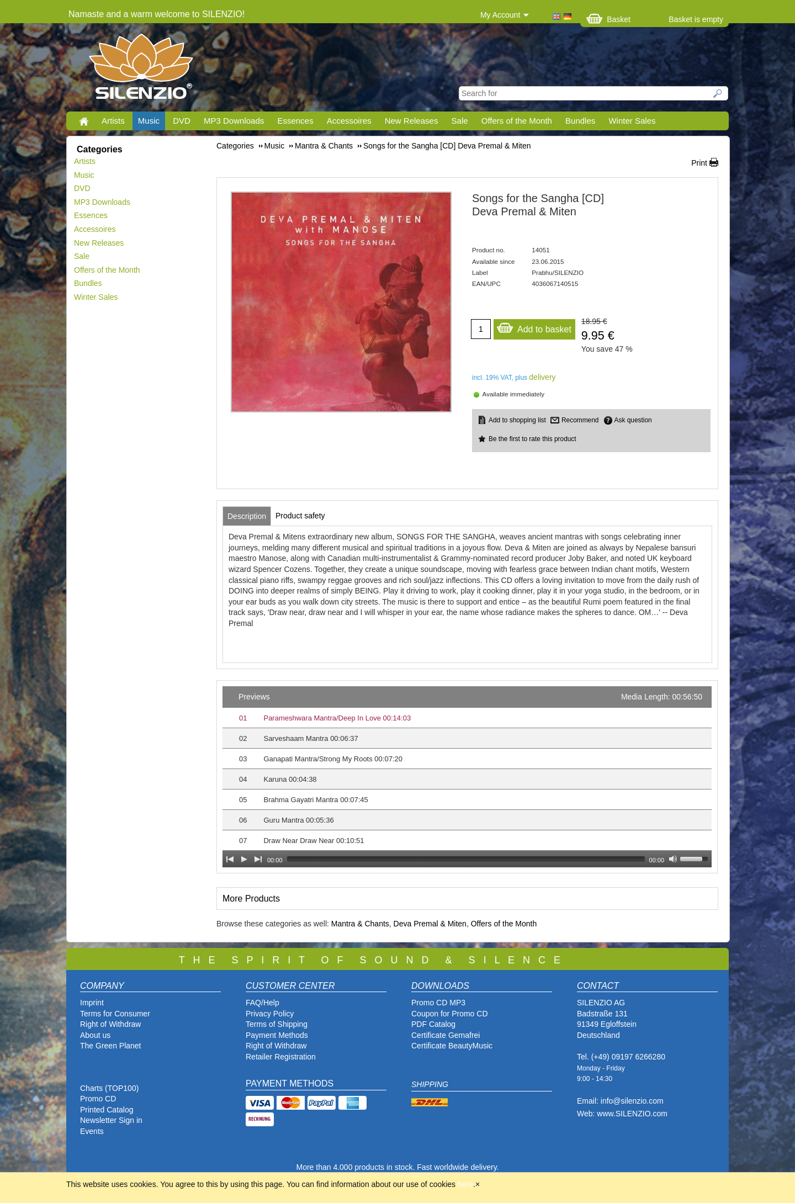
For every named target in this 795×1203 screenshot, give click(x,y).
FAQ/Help (262, 1002)
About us (95, 1035)
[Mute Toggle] (673, 859)
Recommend (579, 420)
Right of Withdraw (110, 1024)
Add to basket (533, 326)
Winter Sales (631, 120)
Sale (460, 120)
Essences (295, 120)
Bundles (580, 120)
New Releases (411, 120)
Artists (113, 120)
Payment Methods (277, 1035)
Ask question (633, 420)
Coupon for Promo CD (449, 1013)
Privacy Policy (270, 1013)
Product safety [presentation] (300, 515)
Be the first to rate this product (532, 439)
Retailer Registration (281, 1056)
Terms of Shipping (277, 1024)
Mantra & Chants (360, 923)
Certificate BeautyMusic (451, 1045)
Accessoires (349, 120)
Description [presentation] (246, 516)
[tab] (246, 516)
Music (149, 120)
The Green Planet (110, 1045)
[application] (467, 776)
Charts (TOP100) (109, 1088)
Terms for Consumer (115, 1013)
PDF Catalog (433, 1024)
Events (92, 1131)
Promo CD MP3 (438, 1002)
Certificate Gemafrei (445, 1035)
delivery (542, 377)
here (465, 1184)
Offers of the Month (516, 120)
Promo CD (98, 1098)
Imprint (92, 1002)
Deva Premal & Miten (430, 923)
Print (699, 162)
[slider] (466, 859)
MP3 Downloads (234, 120)
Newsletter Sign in (111, 1120)
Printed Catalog (107, 1109)
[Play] (244, 859)
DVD (181, 120)
